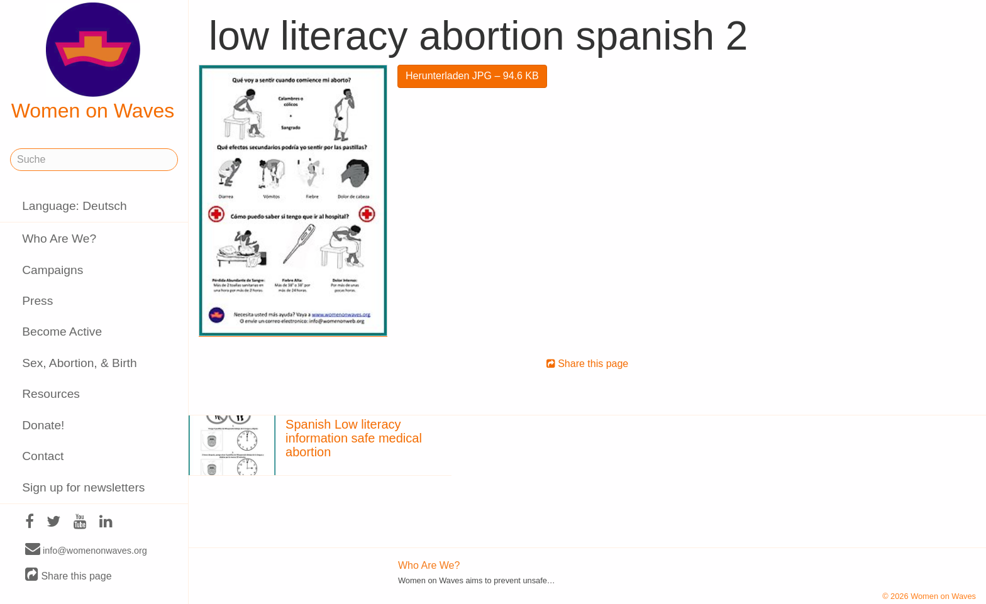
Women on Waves (93, 62)
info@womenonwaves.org (86, 550)
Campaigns (52, 270)
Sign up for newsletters (83, 487)
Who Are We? (59, 238)
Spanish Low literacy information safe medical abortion (353, 438)
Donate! (43, 425)
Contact (43, 456)
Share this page (68, 575)
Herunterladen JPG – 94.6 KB (472, 75)
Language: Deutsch (74, 205)
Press (37, 300)
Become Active (62, 331)
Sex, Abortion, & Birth (79, 363)
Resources (51, 393)
